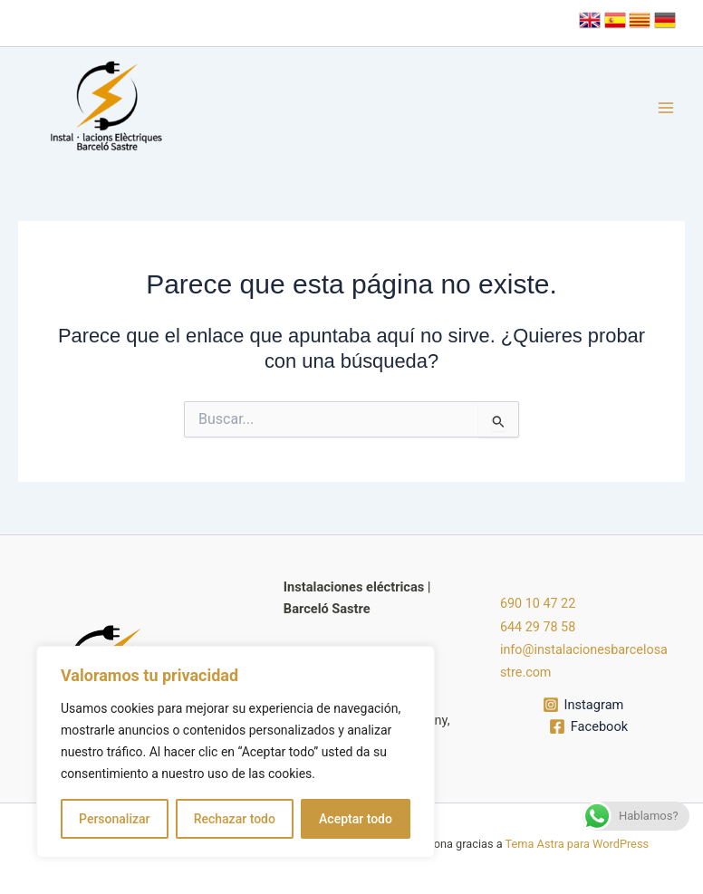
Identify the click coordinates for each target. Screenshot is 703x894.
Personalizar (114, 819)
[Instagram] (583, 703)
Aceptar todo (355, 819)
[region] (235, 752)
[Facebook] (588, 724)
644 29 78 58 (538, 628)
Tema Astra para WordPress (577, 844)
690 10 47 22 (538, 605)
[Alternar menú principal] (666, 108)
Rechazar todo (234, 819)
